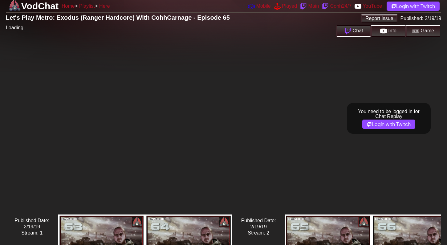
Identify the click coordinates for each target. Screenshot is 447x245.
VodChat (40, 6)
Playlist (87, 6)
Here (104, 6)
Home (68, 6)
